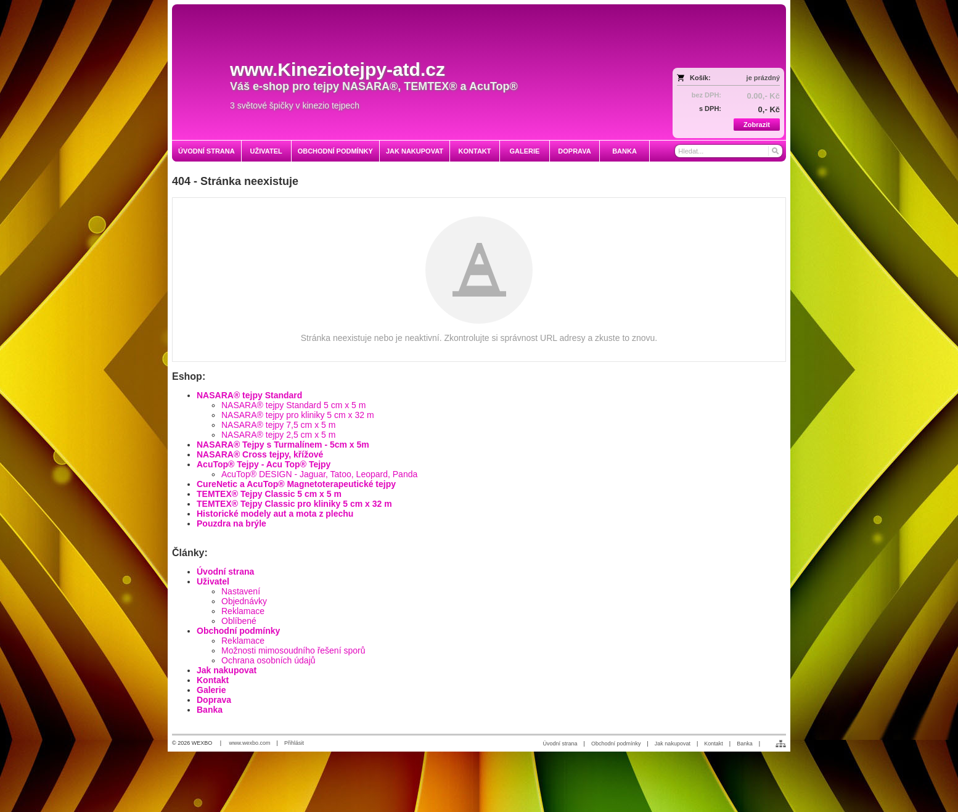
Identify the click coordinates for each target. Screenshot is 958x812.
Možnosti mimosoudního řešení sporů (293, 650)
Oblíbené (238, 621)
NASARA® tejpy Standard (249, 395)
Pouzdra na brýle (231, 523)
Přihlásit (294, 743)
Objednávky (244, 601)
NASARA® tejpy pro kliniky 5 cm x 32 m (297, 415)
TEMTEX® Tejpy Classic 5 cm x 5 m (269, 494)
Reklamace (242, 611)
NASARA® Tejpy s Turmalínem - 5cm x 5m (283, 444)
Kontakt (213, 680)
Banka (210, 710)
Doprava (214, 700)
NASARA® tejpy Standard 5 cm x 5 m (293, 405)
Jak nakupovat (226, 670)
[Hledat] (774, 151)
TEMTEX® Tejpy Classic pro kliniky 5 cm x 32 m (294, 504)
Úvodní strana (225, 571)
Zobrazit (756, 124)
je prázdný (763, 77)
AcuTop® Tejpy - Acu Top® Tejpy (263, 464)
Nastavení (240, 591)
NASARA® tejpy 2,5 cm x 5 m (278, 435)
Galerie (211, 690)
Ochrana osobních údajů (268, 660)
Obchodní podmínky (238, 631)
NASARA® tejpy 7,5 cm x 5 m (278, 425)
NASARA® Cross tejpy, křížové (260, 454)
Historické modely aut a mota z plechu (275, 514)
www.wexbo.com (250, 743)
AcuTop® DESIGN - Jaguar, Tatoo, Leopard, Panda (319, 474)
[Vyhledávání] (728, 151)
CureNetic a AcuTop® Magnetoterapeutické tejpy (296, 484)
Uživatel (213, 581)
